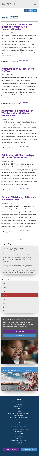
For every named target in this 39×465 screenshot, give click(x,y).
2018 (4, 311)
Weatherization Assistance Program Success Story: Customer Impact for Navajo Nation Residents (17, 259)
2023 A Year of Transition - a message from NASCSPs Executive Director (16, 27)
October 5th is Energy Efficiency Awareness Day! (18, 198)
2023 (4, 291)
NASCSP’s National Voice (18, 440)
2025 (4, 283)
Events (18, 438)
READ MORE (23, 60)
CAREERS (18, 408)
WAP (19, 422)
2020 (4, 303)
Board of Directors (18, 402)
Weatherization (14, 103)
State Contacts (18, 406)
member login (20, 335)
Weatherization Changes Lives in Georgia (16, 254)
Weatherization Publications (18, 429)
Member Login (29, 449)
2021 (4, 299)
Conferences (18, 436)
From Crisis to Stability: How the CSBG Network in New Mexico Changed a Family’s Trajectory (19, 271)
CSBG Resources (18, 415)
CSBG (19, 411)
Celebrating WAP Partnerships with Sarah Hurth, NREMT (17, 156)
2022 (6, 295)
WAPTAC (18, 424)
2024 (4, 287)
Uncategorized (14, 61)
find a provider (19, 331)
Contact (19, 443)
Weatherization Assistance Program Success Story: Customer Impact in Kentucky (17, 266)
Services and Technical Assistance (18, 413)
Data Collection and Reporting (18, 417)
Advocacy (18, 420)
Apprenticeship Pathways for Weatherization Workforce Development (17, 113)
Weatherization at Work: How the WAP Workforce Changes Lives (16, 249)
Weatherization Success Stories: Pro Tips (18, 70)
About (19, 399)
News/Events (19, 433)
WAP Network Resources (18, 427)
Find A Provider (11, 449)
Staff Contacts (18, 404)
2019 (4, 307)
